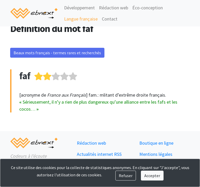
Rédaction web (113, 8)
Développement (79, 8)
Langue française (81, 19)
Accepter (152, 175)
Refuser (126, 175)
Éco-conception (147, 8)
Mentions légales (155, 154)
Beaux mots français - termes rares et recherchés (57, 52)
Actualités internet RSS (99, 154)
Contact (109, 19)
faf (24, 76)
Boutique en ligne (156, 143)
